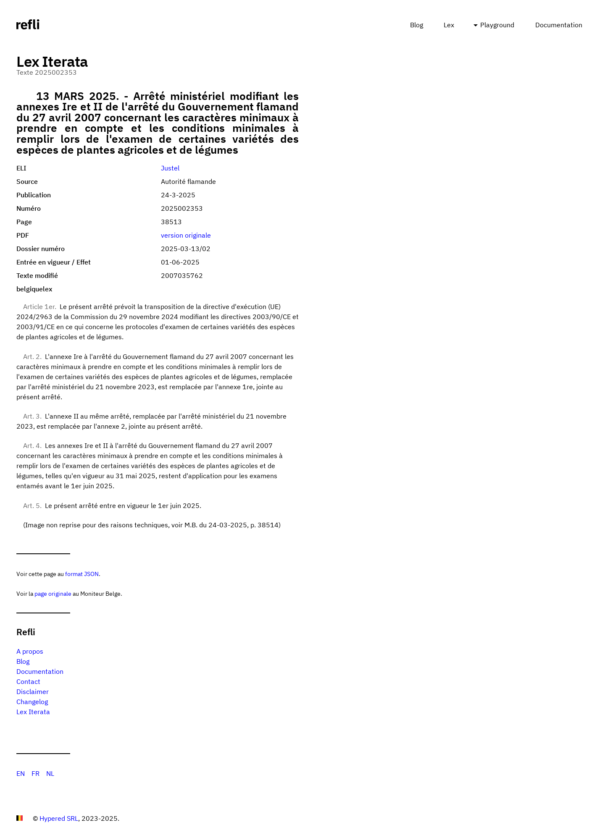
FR (35, 773)
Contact (28, 681)
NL (50, 773)
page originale (52, 593)
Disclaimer (32, 691)
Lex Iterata (33, 711)
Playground (497, 25)
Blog (416, 25)
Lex (449, 25)
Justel (170, 168)
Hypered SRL (58, 818)
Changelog (32, 701)
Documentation (558, 25)
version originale (186, 235)
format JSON (82, 574)
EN (20, 773)
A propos (29, 651)
